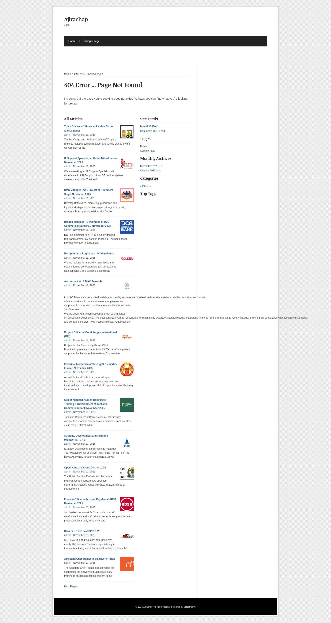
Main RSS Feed (149, 126)
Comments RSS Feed (152, 131)
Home (71, 41)
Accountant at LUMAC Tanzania (83, 281)
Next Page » (71, 586)
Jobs (142, 186)
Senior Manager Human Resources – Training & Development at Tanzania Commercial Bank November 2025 (86, 403)
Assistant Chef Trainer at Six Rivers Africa (89, 558)
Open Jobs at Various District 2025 (85, 467)
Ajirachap (76, 19)
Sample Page (92, 41)
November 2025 (149, 166)
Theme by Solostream (184, 606)
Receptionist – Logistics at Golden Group (89, 253)
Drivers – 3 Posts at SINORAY (82, 531)
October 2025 (148, 170)
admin (67, 134)
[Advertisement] (141, 55)
